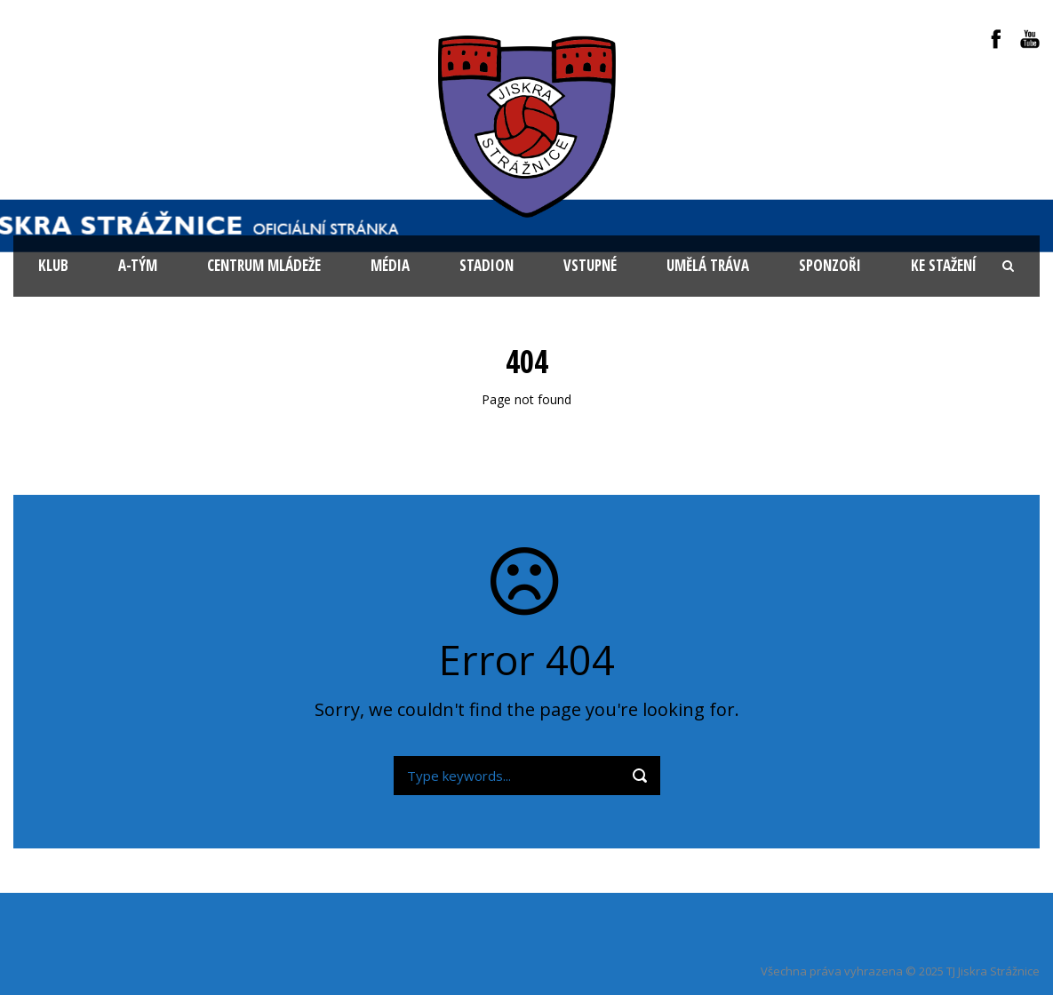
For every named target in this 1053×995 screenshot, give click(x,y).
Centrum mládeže (264, 265)
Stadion (486, 265)
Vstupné (590, 265)
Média (390, 265)
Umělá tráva (707, 265)
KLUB (53, 265)
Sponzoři (830, 265)
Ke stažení (944, 265)
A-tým (137, 265)
